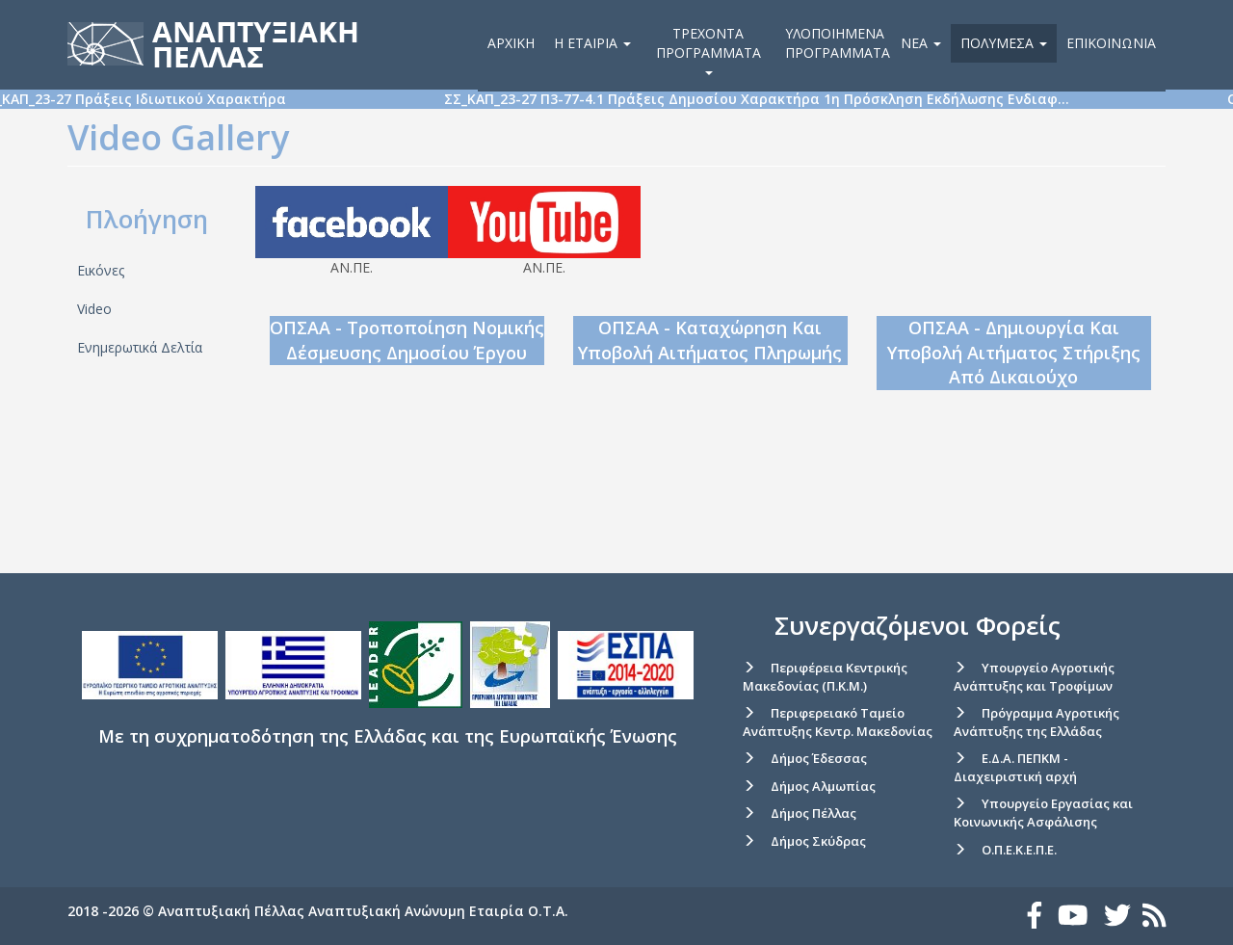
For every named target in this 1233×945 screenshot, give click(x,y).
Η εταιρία (592, 43)
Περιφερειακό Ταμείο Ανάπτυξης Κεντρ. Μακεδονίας (837, 722)
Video (94, 309)
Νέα (921, 43)
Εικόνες (100, 270)
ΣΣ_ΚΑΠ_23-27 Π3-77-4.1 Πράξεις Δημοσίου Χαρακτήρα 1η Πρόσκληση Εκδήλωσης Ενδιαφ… (815, 99)
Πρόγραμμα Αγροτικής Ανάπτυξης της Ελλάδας (1036, 722)
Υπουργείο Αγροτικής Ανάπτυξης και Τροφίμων (1034, 677)
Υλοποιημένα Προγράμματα (837, 43)
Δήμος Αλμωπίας (823, 786)
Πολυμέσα (1003, 43)
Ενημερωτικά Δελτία (139, 347)
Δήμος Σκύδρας (818, 841)
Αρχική (511, 43)
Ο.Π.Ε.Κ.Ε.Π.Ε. (1019, 849)
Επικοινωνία (1111, 43)
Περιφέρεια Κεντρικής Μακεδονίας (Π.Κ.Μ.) (825, 677)
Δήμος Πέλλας (813, 813)
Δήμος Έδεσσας (819, 758)
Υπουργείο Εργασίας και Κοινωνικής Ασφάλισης (1043, 812)
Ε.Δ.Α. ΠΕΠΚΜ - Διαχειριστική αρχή (1015, 767)
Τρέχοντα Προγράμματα (708, 49)
